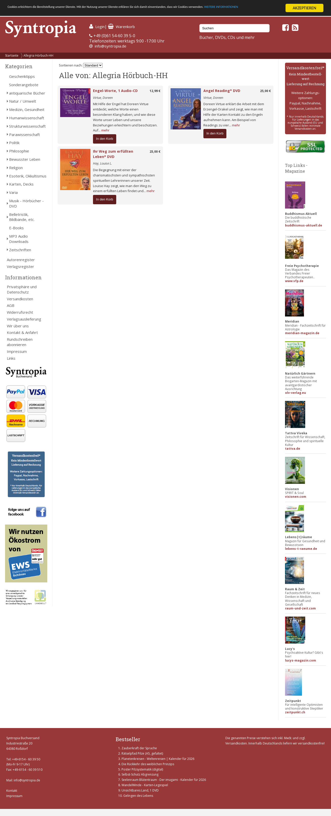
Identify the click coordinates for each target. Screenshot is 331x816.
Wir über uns (18, 325)
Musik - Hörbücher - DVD (26, 203)
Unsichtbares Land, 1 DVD (140, 790)
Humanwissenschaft (26, 117)
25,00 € (265, 90)
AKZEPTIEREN (304, 8)
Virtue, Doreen (103, 97)
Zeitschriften (20, 249)
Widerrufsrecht (20, 312)
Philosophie (19, 150)
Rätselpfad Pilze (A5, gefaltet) (142, 753)
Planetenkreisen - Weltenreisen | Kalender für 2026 (158, 759)
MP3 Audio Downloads (19, 239)
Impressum (17, 351)
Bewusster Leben (24, 159)
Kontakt (11, 790)
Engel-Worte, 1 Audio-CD (115, 90)
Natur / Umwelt (22, 101)
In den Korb (104, 139)
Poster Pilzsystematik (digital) (142, 769)
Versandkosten (20, 298)
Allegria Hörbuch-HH (38, 55)
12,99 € (155, 90)
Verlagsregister (20, 266)
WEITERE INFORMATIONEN (31, 12)
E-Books (16, 227)
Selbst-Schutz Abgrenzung (140, 774)
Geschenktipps (22, 76)
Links (11, 358)
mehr (105, 130)
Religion (16, 167)
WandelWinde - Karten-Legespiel (145, 785)
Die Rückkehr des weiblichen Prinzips (148, 764)
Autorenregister (21, 259)
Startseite (11, 55)
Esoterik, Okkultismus (27, 175)
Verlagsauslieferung (24, 319)
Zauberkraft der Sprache (139, 748)
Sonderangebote (23, 84)
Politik (14, 142)
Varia (13, 192)
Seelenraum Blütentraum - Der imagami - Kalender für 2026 (164, 780)
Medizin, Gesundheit (26, 109)
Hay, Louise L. (102, 163)
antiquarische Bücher (27, 93)
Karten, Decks (21, 184)
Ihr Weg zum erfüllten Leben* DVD (113, 154)
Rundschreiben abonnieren (20, 342)
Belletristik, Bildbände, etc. (22, 217)
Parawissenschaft (24, 134)
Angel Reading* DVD (221, 90)
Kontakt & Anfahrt (22, 332)
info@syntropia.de (110, 46)
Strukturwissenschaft (27, 126)
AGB (10, 305)
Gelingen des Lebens (138, 796)
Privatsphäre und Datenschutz (22, 289)
